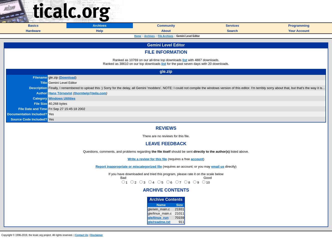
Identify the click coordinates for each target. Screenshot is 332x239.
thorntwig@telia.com (90, 93)
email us (217, 166)
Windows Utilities (61, 98)
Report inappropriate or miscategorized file (128, 166)
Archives (149, 36)
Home (137, 36)
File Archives (165, 36)
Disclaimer (96, 235)
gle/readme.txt (159, 222)
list (184, 60)
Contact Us (81, 235)
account (197, 159)
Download (67, 77)
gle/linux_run (158, 218)
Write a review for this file (147, 159)
